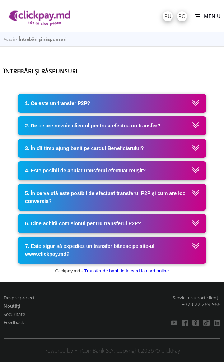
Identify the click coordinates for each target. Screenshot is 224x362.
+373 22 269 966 (201, 304)
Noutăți (12, 306)
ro (182, 16)
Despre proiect (19, 297)
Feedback (14, 322)
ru (167, 16)
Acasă (9, 39)
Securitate (14, 314)
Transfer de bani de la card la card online (126, 270)
